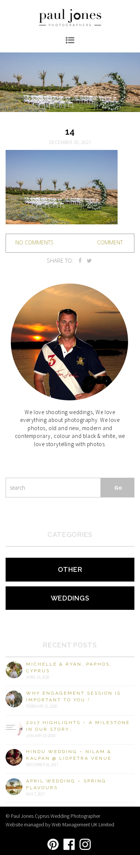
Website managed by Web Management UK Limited (60, 824)
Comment (110, 242)
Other (70, 569)
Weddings (70, 598)
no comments (34, 242)
